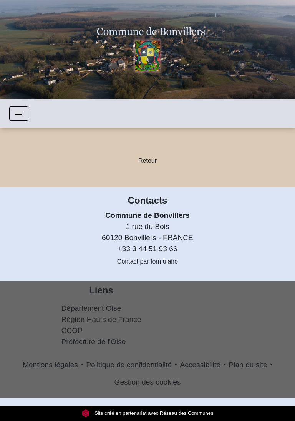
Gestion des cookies (147, 382)
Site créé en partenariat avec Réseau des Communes (148, 413)
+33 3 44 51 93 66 (147, 249)
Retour (147, 160)
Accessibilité (200, 365)
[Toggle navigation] (18, 113)
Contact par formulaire (147, 261)
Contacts (147, 200)
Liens (101, 290)
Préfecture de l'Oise (93, 342)
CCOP (72, 331)
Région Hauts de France (101, 319)
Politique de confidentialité (129, 365)
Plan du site (248, 365)
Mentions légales (50, 365)
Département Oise (91, 308)
